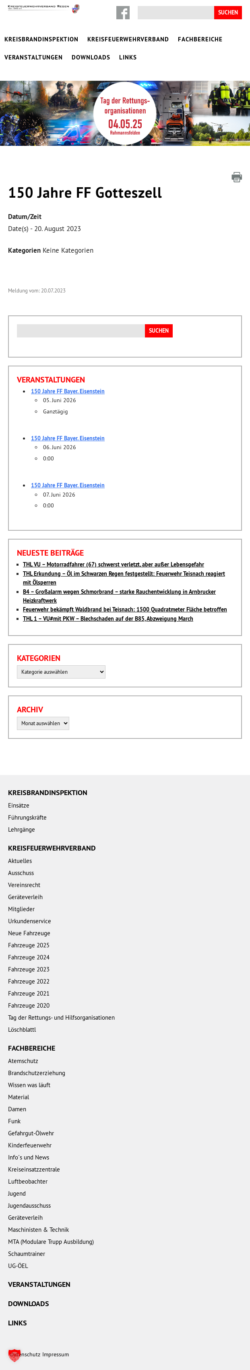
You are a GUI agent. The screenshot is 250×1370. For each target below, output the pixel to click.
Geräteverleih (25, 897)
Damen (17, 1109)
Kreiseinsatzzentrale (34, 1169)
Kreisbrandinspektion (41, 39)
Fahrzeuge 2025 (29, 945)
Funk (14, 1121)
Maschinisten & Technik (38, 1229)
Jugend (17, 1193)
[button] (14, 1355)
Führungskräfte (27, 817)
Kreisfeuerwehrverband (128, 39)
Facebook (123, 12)
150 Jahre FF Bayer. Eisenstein (68, 391)
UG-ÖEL (18, 1266)
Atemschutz (23, 1061)
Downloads (91, 57)
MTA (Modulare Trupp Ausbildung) (51, 1241)
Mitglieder (21, 909)
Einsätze (18, 805)
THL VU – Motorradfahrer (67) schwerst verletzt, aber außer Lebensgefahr (113, 564)
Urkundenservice (29, 921)
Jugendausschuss (29, 1205)
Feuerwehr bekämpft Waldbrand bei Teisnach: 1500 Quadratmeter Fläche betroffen (125, 609)
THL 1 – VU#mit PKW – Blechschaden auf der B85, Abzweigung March (108, 618)
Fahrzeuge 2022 (29, 981)
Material (18, 1097)
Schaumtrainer (26, 1254)
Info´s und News (28, 1157)
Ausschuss (21, 873)
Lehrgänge (21, 829)
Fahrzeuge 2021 (29, 993)
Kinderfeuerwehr (30, 1145)
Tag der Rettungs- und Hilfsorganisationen (61, 1017)
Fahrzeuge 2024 (29, 957)
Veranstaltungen (33, 57)
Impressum (55, 1354)
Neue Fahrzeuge (29, 933)
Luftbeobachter (28, 1181)
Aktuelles (20, 861)
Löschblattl (22, 1029)
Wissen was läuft (29, 1085)
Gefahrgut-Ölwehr (31, 1133)
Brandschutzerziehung (36, 1073)
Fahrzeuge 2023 (29, 969)
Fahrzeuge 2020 (29, 1005)
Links (128, 57)
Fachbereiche (200, 39)
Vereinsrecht (24, 885)
